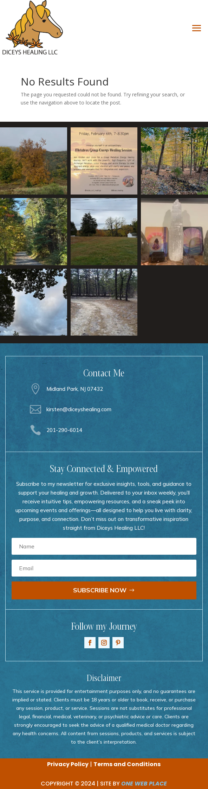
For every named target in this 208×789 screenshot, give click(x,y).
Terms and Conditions (127, 764)
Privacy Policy (68, 764)
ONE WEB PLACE (144, 784)
